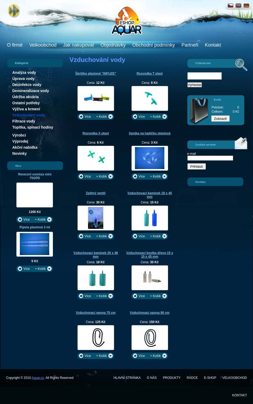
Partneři (190, 45)
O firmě (15, 45)
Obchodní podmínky (153, 45)
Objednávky (113, 45)
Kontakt (213, 45)
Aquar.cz (37, 378)
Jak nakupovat (78, 45)
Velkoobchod (43, 45)
